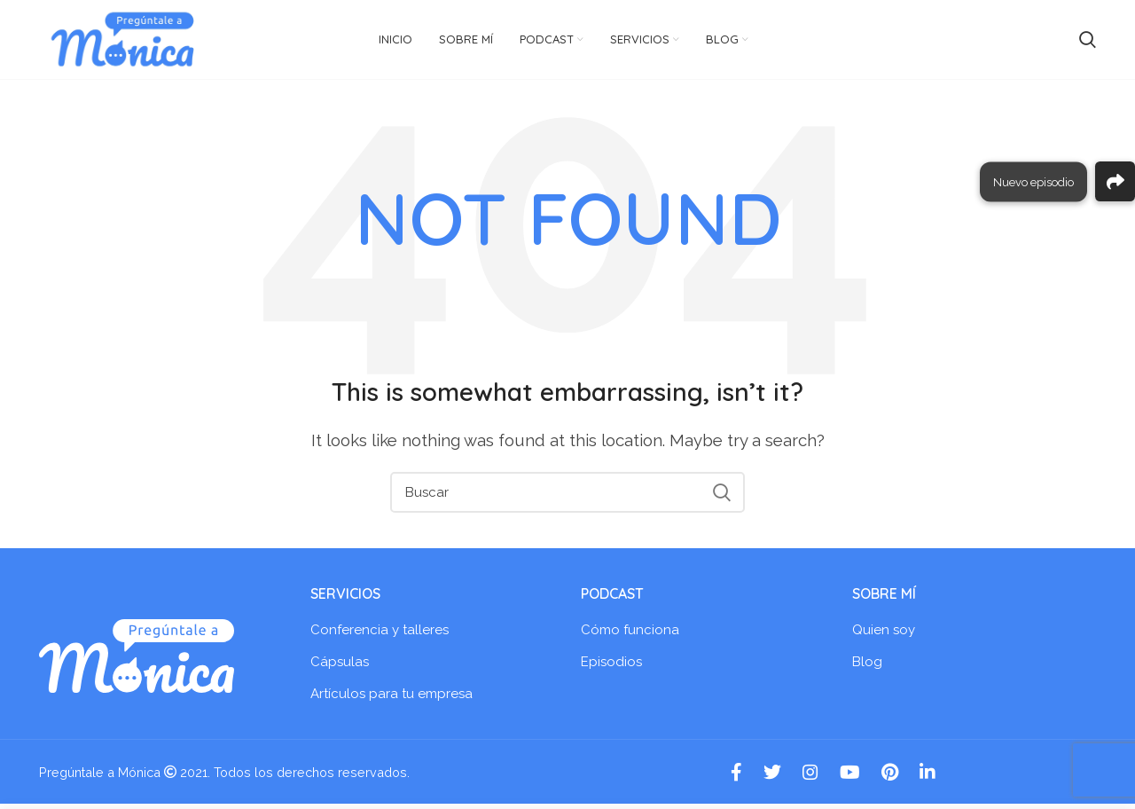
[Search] (567, 496)
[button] (1115, 181)
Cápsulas (339, 667)
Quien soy (883, 635)
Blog (867, 667)
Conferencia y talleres (379, 635)
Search (721, 496)
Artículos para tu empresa (391, 699)
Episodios (611, 667)
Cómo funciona (630, 635)
